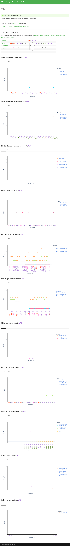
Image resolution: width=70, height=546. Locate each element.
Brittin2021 (10, 37)
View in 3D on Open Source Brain (21, 26)
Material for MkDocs (10, 544)
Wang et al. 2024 (16, 23)
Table (8, 61)
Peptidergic (4, 47)
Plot (3, 61)
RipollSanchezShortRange (58, 35)
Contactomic (4, 52)
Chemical (4, 43)
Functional (4, 48)
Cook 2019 (4, 21)
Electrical (4, 40)
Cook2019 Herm (38, 35)
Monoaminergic (5, 45)
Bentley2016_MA (47, 35)
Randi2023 (4, 37)
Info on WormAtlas (7, 26)
